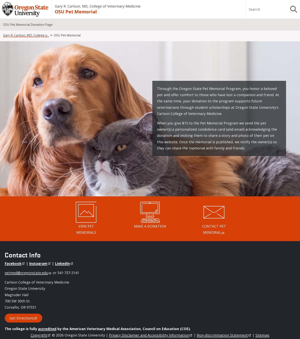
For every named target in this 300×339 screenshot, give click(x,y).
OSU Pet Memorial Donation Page (28, 24)
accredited (47, 328)
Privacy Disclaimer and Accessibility (151, 335)
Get (23, 318)
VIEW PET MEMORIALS (86, 229)
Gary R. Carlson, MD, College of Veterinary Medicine (98, 6)
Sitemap (262, 335)
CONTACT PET (214, 229)
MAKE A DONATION (150, 226)
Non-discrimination (224, 335)
